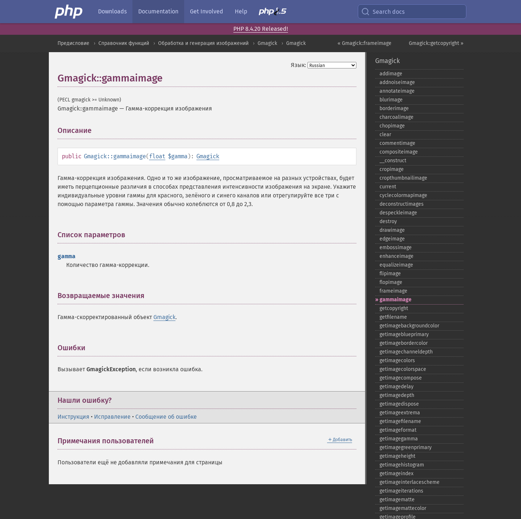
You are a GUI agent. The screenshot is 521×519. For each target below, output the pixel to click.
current (388, 187)
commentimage (397, 143)
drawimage (392, 230)
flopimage (391, 282)
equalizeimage (396, 265)
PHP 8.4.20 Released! (260, 28)
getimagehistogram (402, 465)
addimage (391, 74)
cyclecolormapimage (403, 195)
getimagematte (397, 500)
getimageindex (397, 473)
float (157, 156)
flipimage (390, 274)
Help (241, 11)
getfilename (393, 317)
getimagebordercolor (404, 343)
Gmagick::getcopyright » (436, 43)
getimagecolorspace (403, 369)
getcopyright (394, 308)
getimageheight (397, 456)
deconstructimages (402, 204)
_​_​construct (393, 161)
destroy (388, 221)
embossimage (396, 247)
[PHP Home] (69, 11)
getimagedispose (399, 404)
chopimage (392, 126)
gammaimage (395, 300)
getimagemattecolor (403, 508)
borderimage (394, 108)
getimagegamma (399, 439)
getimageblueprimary (404, 334)
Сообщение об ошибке (166, 416)
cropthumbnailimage (403, 178)
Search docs (382, 11)
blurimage (391, 100)
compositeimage (399, 152)
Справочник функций (123, 43)
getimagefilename (400, 421)
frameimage (393, 291)
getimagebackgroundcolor (409, 326)
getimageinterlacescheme (410, 482)
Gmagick (267, 43)
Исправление (112, 416)
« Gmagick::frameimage (364, 43)
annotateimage (397, 91)
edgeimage (392, 239)
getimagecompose (401, 378)
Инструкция (73, 416)
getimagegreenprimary (406, 447)
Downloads (112, 11)
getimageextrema (400, 413)
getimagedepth (397, 395)
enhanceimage (397, 256)
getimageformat (398, 430)
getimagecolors (397, 360)
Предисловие (73, 43)
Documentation (158, 11)
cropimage (392, 169)
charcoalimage (397, 117)
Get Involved (206, 11)
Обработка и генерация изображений (203, 43)
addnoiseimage (397, 82)
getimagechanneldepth (406, 352)
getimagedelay (397, 387)
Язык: (298, 65)
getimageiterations (401, 491)
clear (385, 134)
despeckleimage (398, 213)
